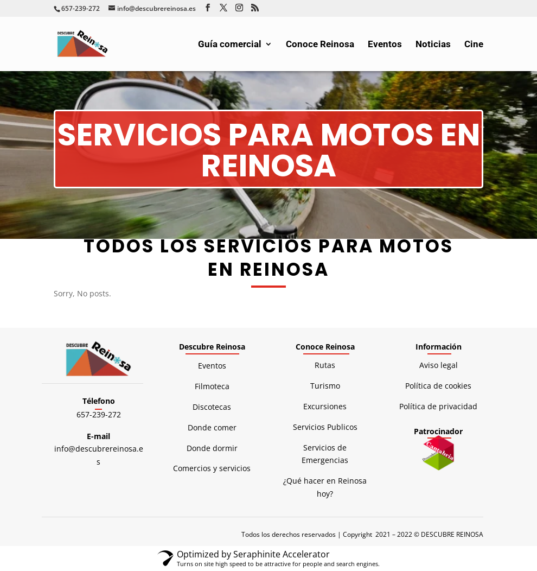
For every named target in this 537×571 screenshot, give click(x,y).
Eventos (385, 44)
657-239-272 (98, 414)
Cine (473, 44)
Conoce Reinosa (320, 44)
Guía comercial (229, 44)
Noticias (433, 44)
